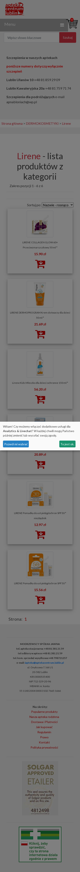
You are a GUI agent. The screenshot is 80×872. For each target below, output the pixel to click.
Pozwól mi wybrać (16, 444)
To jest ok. (67, 444)
